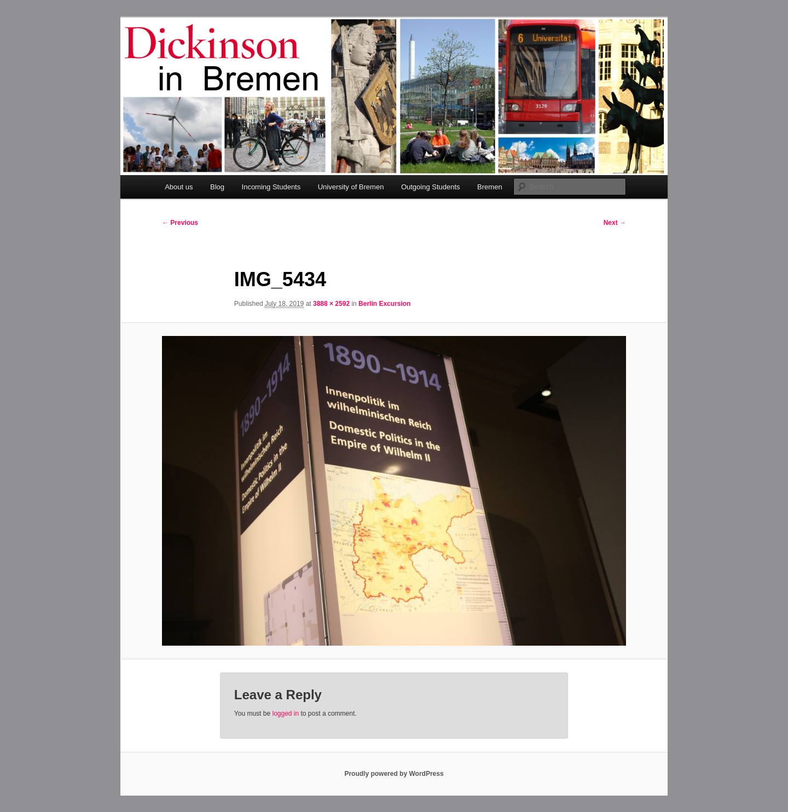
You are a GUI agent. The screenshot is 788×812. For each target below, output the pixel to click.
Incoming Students (271, 187)
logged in (285, 713)
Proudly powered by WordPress (393, 774)
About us (179, 187)
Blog (217, 187)
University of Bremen (351, 187)
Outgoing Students (430, 187)
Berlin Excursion (384, 304)
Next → (615, 223)
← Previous (180, 223)
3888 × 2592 (331, 304)
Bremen (489, 187)
